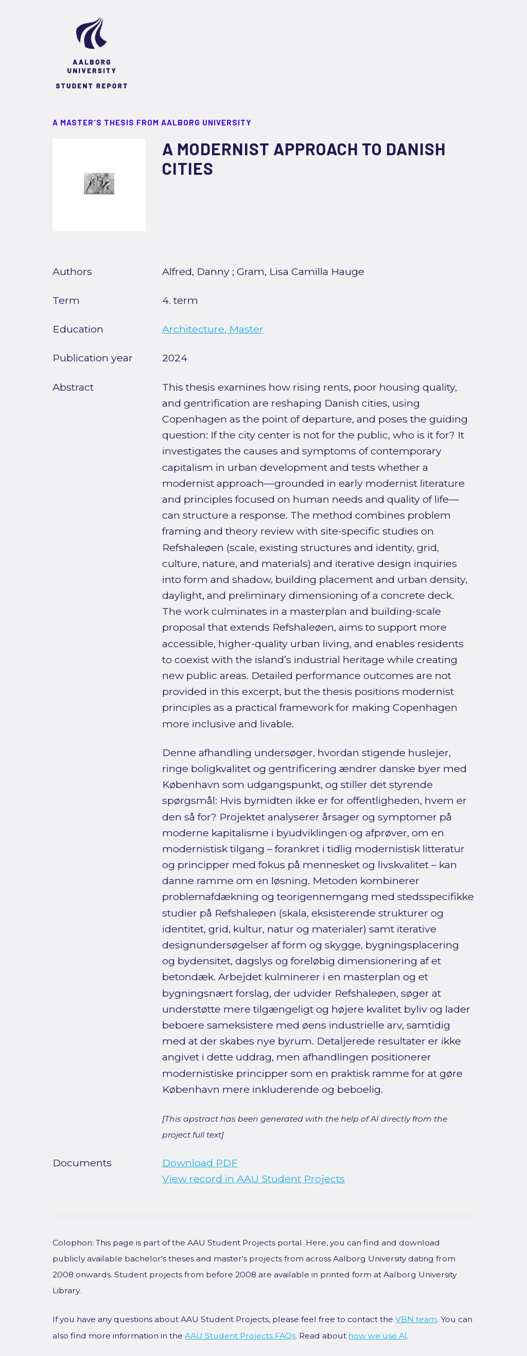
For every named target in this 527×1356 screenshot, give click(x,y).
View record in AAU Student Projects (253, 1178)
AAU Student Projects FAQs (240, 1336)
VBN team (416, 1319)
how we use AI (377, 1336)
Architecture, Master (213, 329)
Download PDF (200, 1163)
